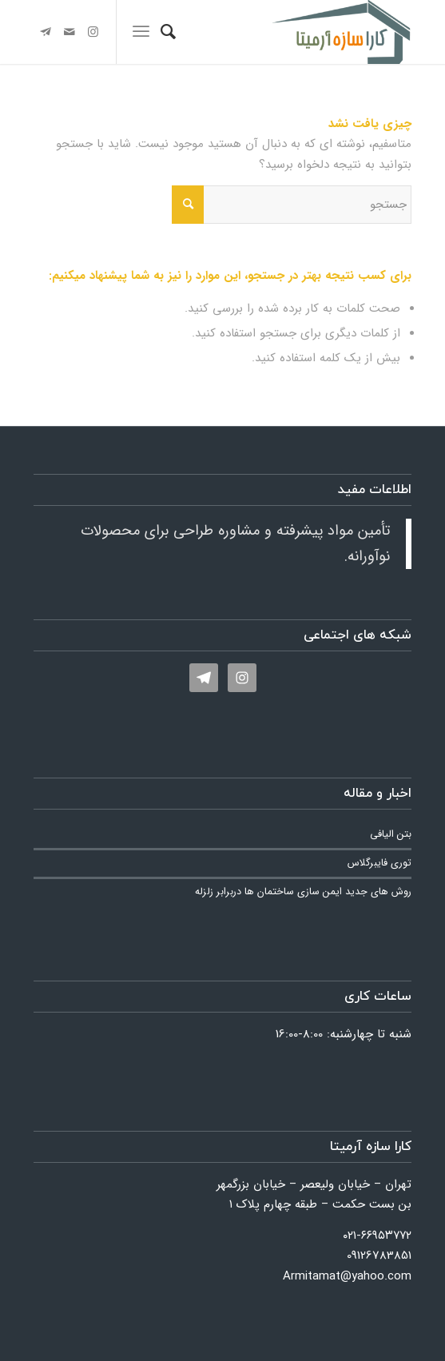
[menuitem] (168, 32)
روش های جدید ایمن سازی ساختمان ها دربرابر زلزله (303, 892)
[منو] (141, 32)
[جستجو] (168, 32)
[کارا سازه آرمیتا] (260, 32)
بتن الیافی (390, 834)
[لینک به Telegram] (46, 32)
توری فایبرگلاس (379, 863)
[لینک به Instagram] (93, 32)
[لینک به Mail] (69, 32)
